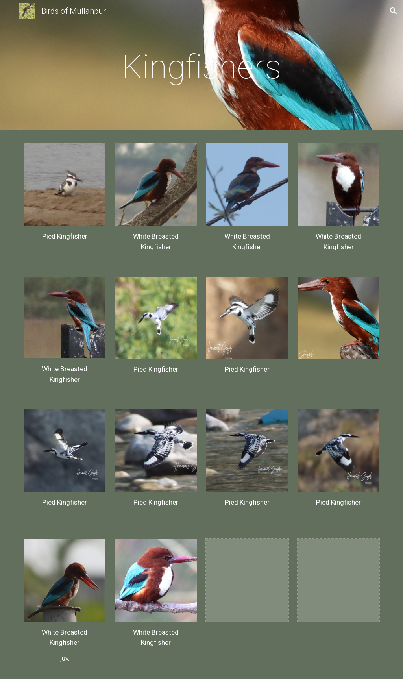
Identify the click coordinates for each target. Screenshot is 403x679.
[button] (9, 11)
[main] (201, 67)
